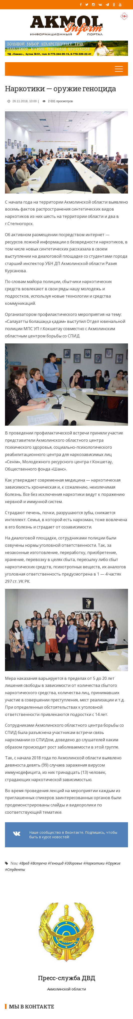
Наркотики (95, 863)
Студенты (16, 869)
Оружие (114, 863)
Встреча (39, 863)
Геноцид (57, 863)
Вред (25, 863)
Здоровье (74, 863)
